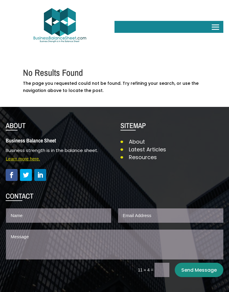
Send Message (199, 270)
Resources (143, 157)
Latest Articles (147, 149)
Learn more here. (23, 158)
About (137, 141)
